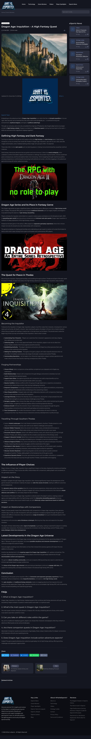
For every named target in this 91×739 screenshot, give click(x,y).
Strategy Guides (80, 40)
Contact (52, 711)
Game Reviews (42, 4)
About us (53, 701)
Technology (31, 4)
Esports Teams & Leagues (38, 709)
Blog (32, 717)
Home (23, 4)
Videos (51, 4)
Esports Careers (35, 714)
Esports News (73, 4)
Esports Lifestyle (35, 711)
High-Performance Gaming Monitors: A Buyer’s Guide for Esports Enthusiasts (78, 711)
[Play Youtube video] (34, 182)
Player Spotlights (61, 4)
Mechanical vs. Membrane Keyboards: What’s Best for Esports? (77, 718)
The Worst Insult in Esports (77, 705)
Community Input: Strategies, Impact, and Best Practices (81, 81)
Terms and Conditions (56, 717)
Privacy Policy (54, 714)
